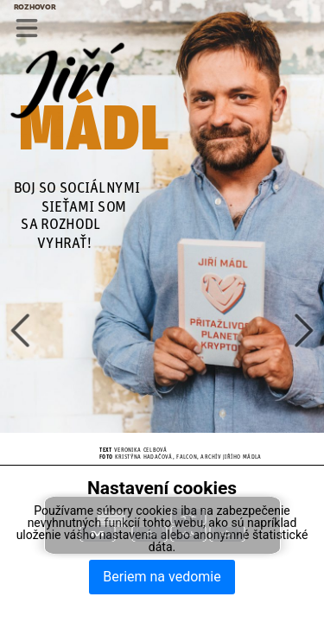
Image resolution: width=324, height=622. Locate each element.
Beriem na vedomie (161, 576)
